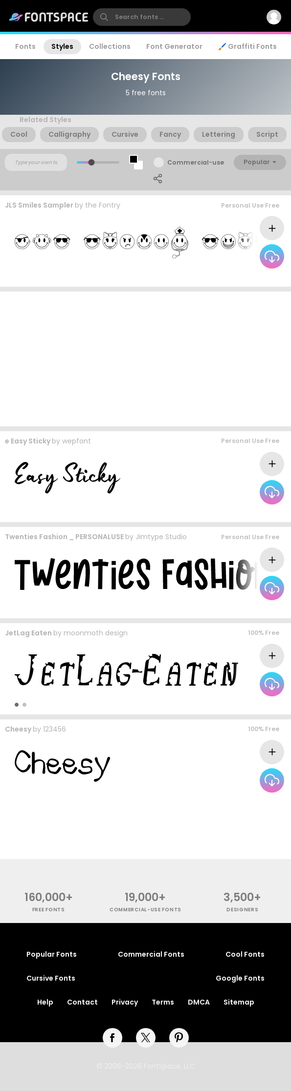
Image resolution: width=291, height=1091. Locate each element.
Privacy (125, 1002)
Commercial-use (195, 162)
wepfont (76, 441)
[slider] (91, 162)
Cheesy (18, 729)
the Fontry (102, 205)
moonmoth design (96, 633)
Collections (110, 46)
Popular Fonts (51, 954)
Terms (163, 1002)
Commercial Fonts (151, 954)
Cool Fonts (245, 954)
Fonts (25, 46)
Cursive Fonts (50, 978)
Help (45, 1002)
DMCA (199, 1002)
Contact (82, 1002)
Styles (62, 46)
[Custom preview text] (36, 162)
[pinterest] (179, 1038)
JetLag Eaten (28, 633)
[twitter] (146, 1038)
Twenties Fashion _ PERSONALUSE (64, 537)
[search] (142, 17)
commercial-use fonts (145, 909)
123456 (54, 729)
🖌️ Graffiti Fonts (247, 46)
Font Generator (174, 46)
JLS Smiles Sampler (39, 205)
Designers (242, 909)
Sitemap (239, 1002)
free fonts (48, 909)
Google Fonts (240, 978)
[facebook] (112, 1038)
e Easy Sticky (27, 441)
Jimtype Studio (161, 537)
